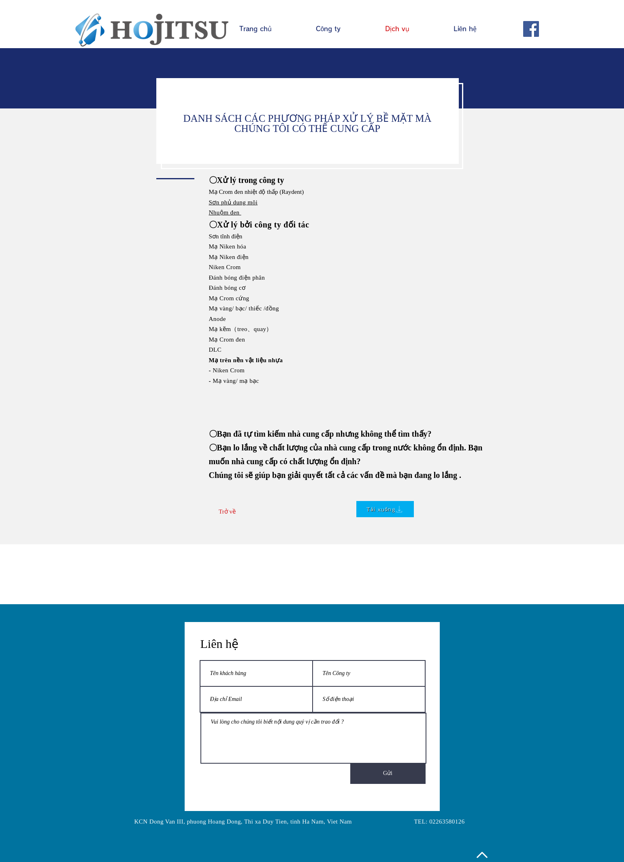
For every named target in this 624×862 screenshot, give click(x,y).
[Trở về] (227, 511)
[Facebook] (531, 29)
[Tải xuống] (385, 509)
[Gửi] (388, 773)
